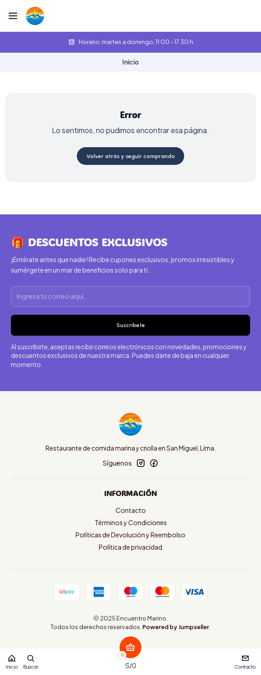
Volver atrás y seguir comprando (130, 156)
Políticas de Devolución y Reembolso (130, 535)
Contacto (130, 510)
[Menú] (12, 16)
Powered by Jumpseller (175, 626)
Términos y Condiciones (131, 522)
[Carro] (130, 659)
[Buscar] (31, 659)
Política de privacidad (130, 547)
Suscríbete (130, 325)
